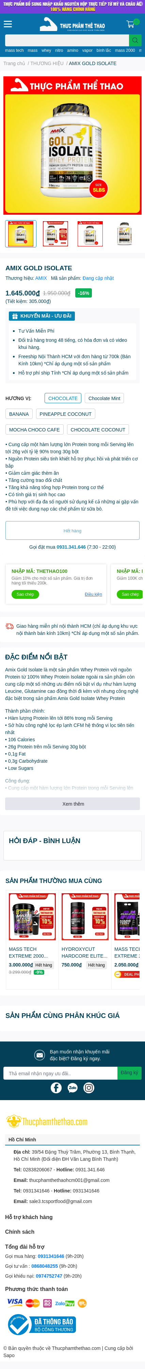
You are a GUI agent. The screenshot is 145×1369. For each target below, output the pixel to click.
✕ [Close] (140, 4)
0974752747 (50, 1276)
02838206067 (37, 1169)
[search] (135, 40)
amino (72, 50)
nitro (59, 50)
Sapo (9, 1355)
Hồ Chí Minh (22, 1139)
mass (33, 50)
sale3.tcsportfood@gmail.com (60, 1201)
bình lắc (104, 50)
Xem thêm (73, 804)
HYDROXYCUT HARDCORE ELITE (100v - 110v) (82, 955)
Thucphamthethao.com (76, 1348)
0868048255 (44, 1266)
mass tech (14, 50)
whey (46, 50)
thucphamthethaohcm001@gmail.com (69, 1180)
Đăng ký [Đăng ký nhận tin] (129, 1072)
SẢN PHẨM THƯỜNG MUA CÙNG (53, 880)
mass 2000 (125, 50)
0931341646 (36, 1190)
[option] (20, 233)
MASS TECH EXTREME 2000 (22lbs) (26, 955)
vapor (87, 50)
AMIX (41, 278)
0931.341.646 (71, 547)
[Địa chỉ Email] (72, 1073)
